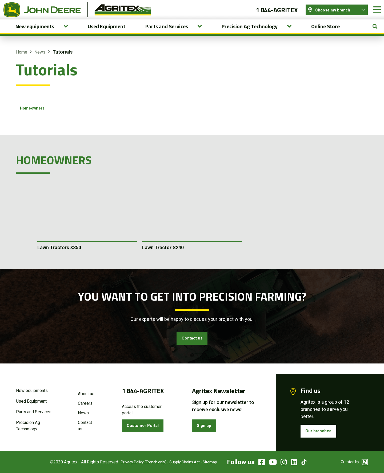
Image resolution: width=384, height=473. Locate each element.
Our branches (320, 430)
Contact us (192, 346)
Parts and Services (33, 411)
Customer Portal (145, 425)
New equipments (32, 388)
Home (21, 57)
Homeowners (33, 114)
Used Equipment (106, 32)
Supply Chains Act (178, 462)
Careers (85, 402)
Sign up (205, 425)
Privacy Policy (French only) (137, 462)
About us (86, 392)
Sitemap (203, 462)
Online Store (325, 32)
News (39, 57)
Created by (354, 462)
